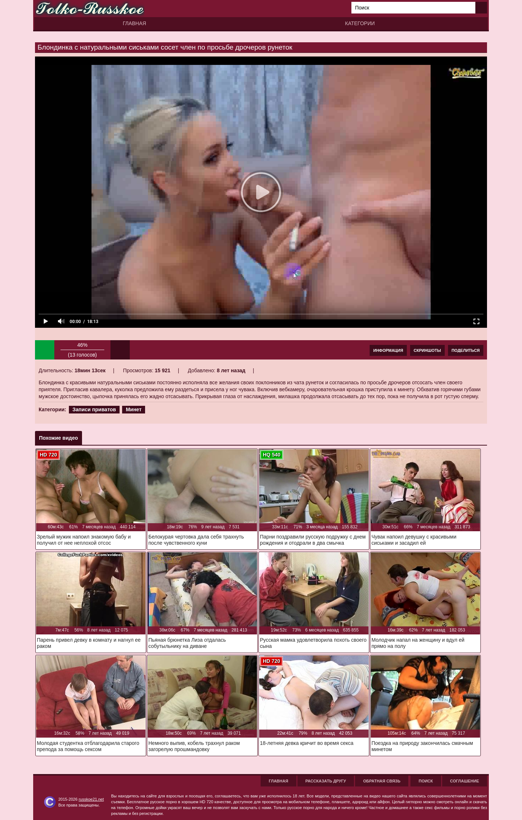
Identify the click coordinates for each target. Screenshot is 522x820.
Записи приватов (94, 409)
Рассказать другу (325, 781)
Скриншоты (427, 350)
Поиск (425, 781)
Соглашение (464, 781)
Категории (360, 23)
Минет (133, 409)
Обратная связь (381, 781)
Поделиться (466, 350)
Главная (134, 23)
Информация (388, 350)
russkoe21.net (91, 799)
